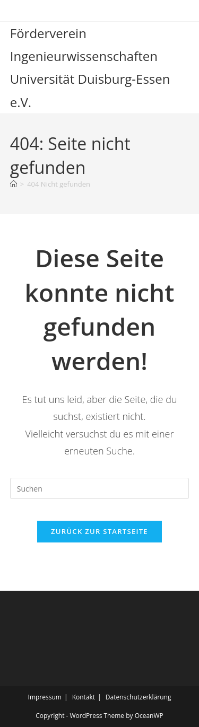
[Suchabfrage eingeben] (99, 488)
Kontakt (83, 697)
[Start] (13, 184)
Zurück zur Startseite (99, 531)
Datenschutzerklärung (138, 697)
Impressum (45, 697)
